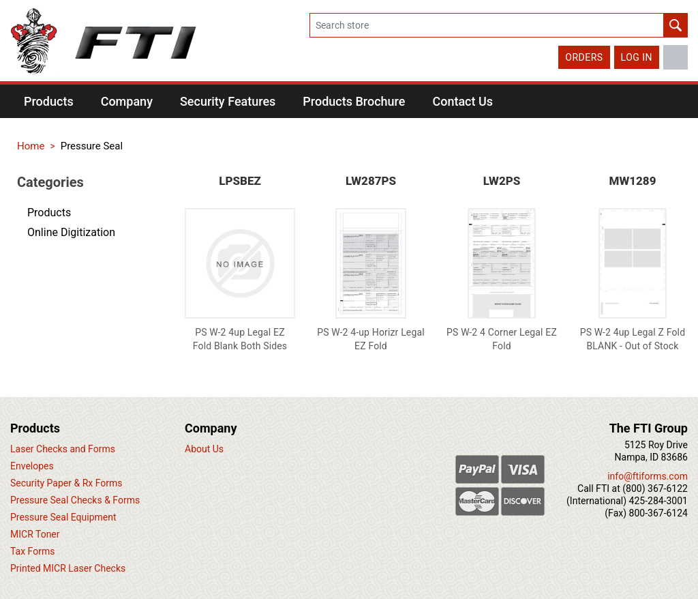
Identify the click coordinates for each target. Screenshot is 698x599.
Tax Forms (32, 551)
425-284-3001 (658, 500)
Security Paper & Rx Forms (66, 483)
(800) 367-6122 (655, 488)
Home (30, 146)
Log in (636, 57)
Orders (584, 57)
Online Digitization (71, 232)
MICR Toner (35, 534)
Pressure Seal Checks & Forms (75, 500)
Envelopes (32, 466)
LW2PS (502, 181)
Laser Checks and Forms (62, 448)
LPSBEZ (240, 181)
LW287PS (371, 181)
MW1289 (632, 181)
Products (49, 212)
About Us (204, 448)
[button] (48, 101)
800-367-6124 (658, 513)
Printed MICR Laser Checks (67, 568)
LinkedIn (675, 57)
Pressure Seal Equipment (63, 517)
